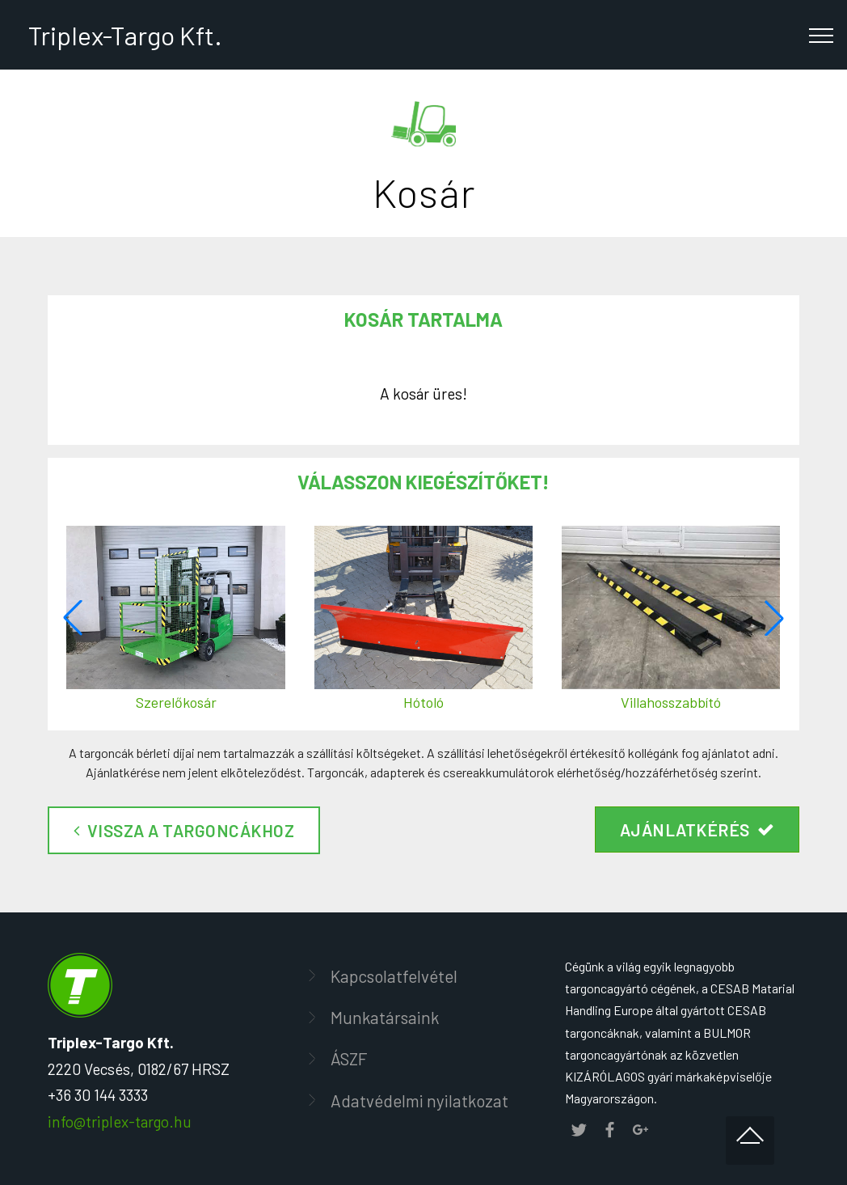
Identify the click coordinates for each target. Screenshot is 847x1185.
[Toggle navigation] (821, 35)
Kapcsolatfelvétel (394, 976)
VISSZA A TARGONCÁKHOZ (184, 830)
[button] (774, 618)
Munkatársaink (385, 1017)
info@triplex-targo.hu (120, 1121)
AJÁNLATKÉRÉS (697, 829)
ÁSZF (349, 1058)
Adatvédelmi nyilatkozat (419, 1100)
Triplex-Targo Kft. (122, 34)
